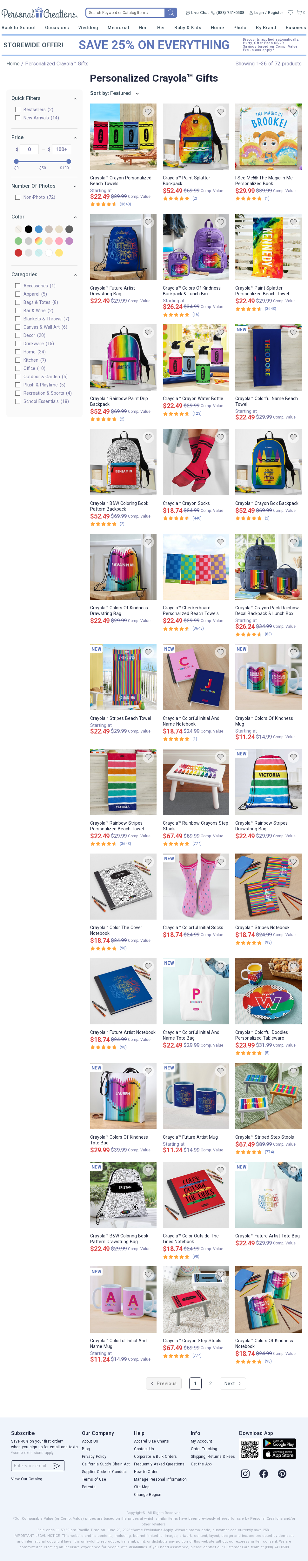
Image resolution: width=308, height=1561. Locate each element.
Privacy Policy (94, 1456)
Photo (240, 27)
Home (217, 27)
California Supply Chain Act (106, 1464)
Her (161, 27)
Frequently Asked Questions (159, 1464)
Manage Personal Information (160, 1479)
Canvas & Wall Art (45, 327)
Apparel (35, 294)
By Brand (266, 27)
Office (34, 368)
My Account (201, 1441)
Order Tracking (204, 1449)
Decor (34, 335)
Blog (86, 1449)
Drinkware (38, 343)
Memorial (118, 27)
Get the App (201, 1464)
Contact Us (144, 1449)
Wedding (88, 27)
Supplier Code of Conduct (104, 1472)
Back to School (19, 27)
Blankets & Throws (46, 318)
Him (143, 27)
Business (296, 27)
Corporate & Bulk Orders (155, 1456)
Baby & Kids (187, 27)
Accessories (39, 285)
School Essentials (46, 401)
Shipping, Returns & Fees (213, 1456)
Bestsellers (38, 109)
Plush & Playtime (44, 384)
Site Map (141, 1487)
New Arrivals (41, 117)
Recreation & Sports (47, 393)
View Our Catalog (26, 1479)
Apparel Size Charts (151, 1441)
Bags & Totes (40, 302)
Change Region (147, 1494)
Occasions (57, 27)
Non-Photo (39, 197)
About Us (90, 1441)
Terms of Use (94, 1479)
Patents (89, 1487)
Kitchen (34, 360)
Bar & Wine (38, 310)
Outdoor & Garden (45, 376)
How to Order (145, 1472)
